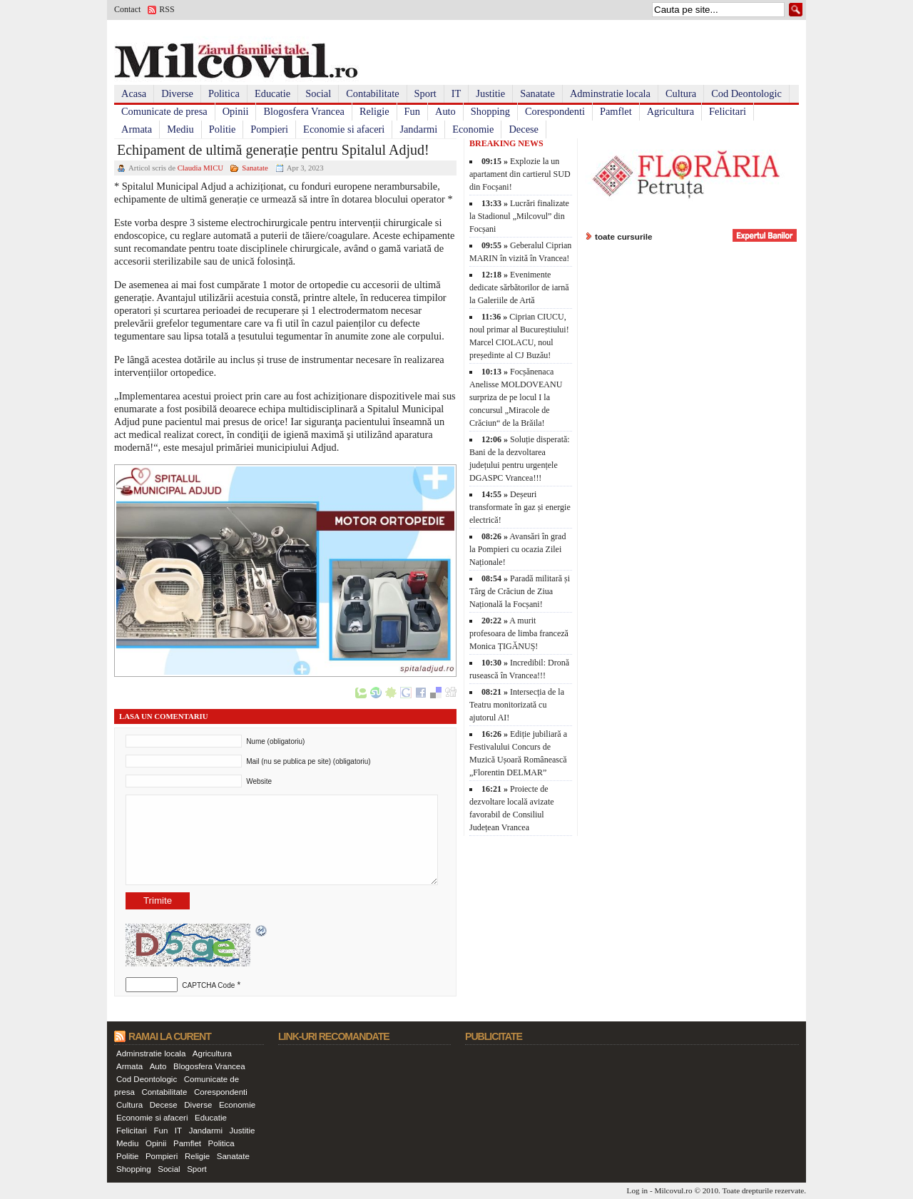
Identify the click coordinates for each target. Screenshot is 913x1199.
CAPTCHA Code (208, 985)
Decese (524, 129)
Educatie (272, 93)
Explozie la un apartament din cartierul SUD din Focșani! (520, 174)
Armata (136, 129)
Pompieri (269, 129)
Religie (374, 111)
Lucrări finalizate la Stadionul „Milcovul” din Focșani (519, 216)
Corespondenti (555, 111)
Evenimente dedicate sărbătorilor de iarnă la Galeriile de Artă (519, 287)
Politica (224, 93)
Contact (127, 9)
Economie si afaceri (343, 129)
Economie (473, 129)
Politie (222, 129)
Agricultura (670, 111)
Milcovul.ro (673, 1190)
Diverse (177, 93)
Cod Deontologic (746, 93)
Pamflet (616, 111)
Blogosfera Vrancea (304, 111)
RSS (166, 9)
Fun (412, 111)
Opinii (236, 111)
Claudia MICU (200, 167)
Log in (637, 1190)
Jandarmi (418, 129)
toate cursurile (624, 236)
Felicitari (727, 111)
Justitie (490, 93)
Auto (445, 111)
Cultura (680, 93)
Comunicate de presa (164, 111)
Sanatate (537, 93)
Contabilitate (372, 93)
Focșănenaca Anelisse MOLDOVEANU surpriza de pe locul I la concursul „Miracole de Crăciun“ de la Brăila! (515, 397)
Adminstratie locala (610, 93)
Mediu (180, 129)
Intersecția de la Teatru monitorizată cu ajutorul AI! (516, 705)
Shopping (490, 111)
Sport (425, 93)
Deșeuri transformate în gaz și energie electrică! (520, 507)
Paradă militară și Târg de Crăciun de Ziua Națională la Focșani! (519, 591)
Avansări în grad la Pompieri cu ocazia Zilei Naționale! (517, 549)
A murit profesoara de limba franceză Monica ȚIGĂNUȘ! (518, 633)
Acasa (133, 93)
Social (318, 93)
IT (456, 93)
